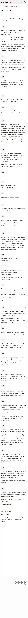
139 (3, 370)
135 (3, 307)
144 (3, 467)
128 (3, 193)
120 (3, 56)
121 (3, 77)
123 (3, 107)
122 (3, 95)
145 (3, 488)
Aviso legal (9, 604)
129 (3, 204)
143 (3, 450)
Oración (16, 562)
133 (3, 266)
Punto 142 (4, 542)
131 (3, 233)
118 (3, 15)
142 (3, 426)
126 (3, 172)
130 (3, 216)
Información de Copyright (6, 608)
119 (3, 26)
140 (3, 386)
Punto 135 (4, 527)
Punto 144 (4, 549)
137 (3, 340)
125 (3, 149)
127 (3, 181)
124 (3, 120)
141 (3, 401)
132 (3, 255)
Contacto (16, 608)
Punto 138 (4, 535)
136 (3, 328)
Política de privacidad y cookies (8, 606)
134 (3, 285)
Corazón (22, 562)
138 (3, 353)
